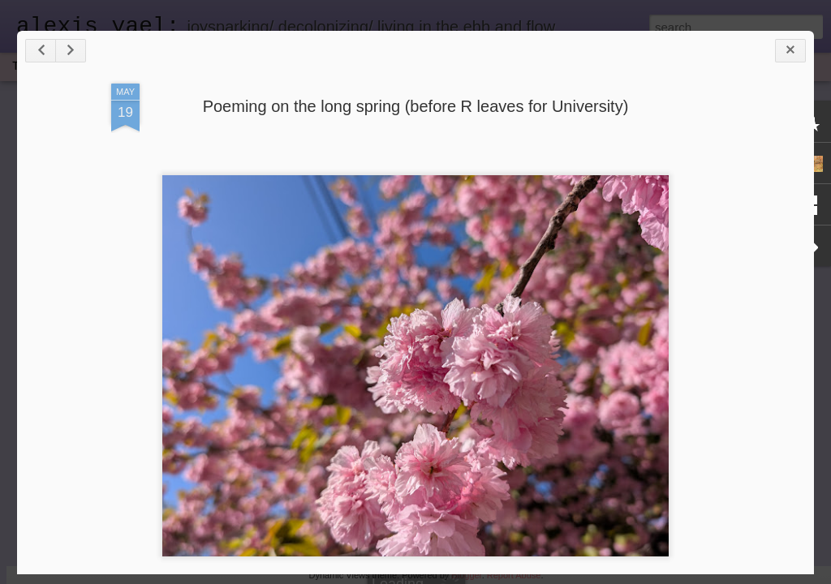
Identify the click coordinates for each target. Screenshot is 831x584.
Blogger (466, 575)
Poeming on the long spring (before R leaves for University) (416, 106)
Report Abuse (514, 575)
